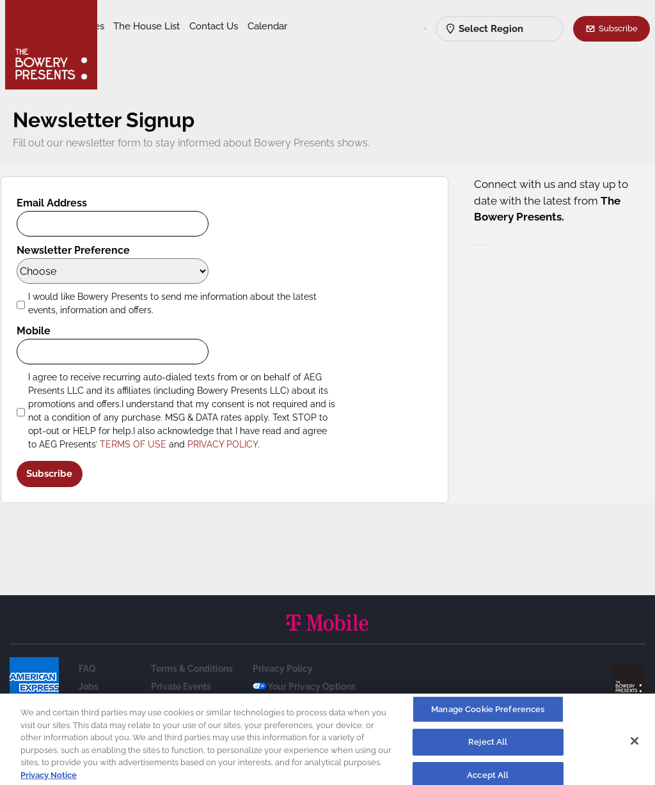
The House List (242, 26)
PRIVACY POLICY (231, 444)
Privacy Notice (48, 779)
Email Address (61, 203)
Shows (123, 26)
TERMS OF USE (142, 444)
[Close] (634, 745)
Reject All (487, 746)
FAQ (87, 669)
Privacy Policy (283, 669)
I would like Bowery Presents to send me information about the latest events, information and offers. (181, 303)
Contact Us (133, 45)
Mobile (42, 331)
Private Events (181, 686)
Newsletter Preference (82, 250)
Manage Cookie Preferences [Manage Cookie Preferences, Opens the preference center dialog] (487, 713)
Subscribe (618, 28)
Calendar (187, 45)
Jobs (89, 686)
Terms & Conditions (192, 669)
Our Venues (173, 26)
